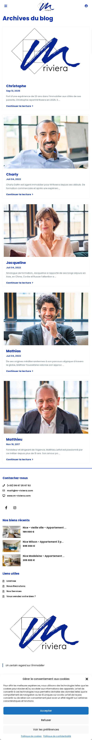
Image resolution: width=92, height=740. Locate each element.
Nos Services (14, 591)
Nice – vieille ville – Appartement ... (44, 527)
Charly (12, 174)
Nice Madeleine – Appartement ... (44, 556)
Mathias (13, 351)
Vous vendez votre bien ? (21, 596)
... (59, 100)
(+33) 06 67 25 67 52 (19, 485)
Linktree (11, 581)
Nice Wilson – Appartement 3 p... (43, 541)
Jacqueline (16, 262)
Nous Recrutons (16, 586)
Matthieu (14, 439)
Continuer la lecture (19, 106)
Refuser (46, 720)
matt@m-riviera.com (20, 490)
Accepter (46, 710)
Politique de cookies (31, 736)
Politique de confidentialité (57, 736)
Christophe (16, 86)
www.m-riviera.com (19, 495)
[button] (87, 679)
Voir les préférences (46, 729)
